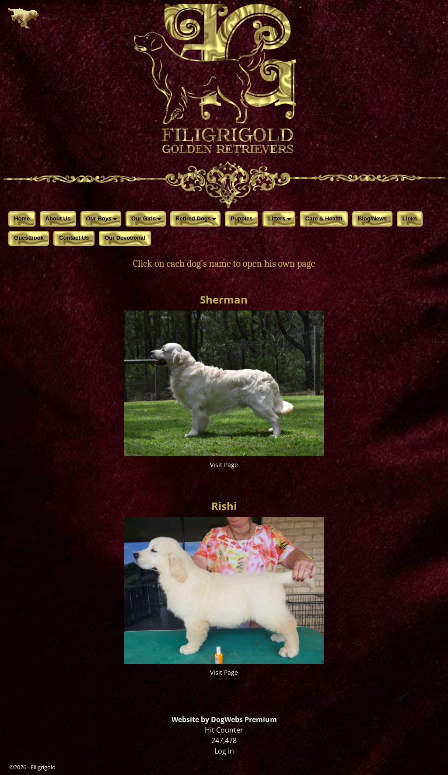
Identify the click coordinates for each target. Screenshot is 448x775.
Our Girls (147, 219)
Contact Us (74, 237)
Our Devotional (125, 237)
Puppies (241, 218)
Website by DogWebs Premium (224, 719)
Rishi (224, 506)
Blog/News (372, 218)
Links (409, 218)
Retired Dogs (197, 219)
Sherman (224, 299)
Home (22, 218)
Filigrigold (43, 767)
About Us (58, 218)
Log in (224, 751)
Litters (281, 219)
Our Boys (103, 219)
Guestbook (29, 237)
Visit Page (224, 465)
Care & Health (324, 218)
